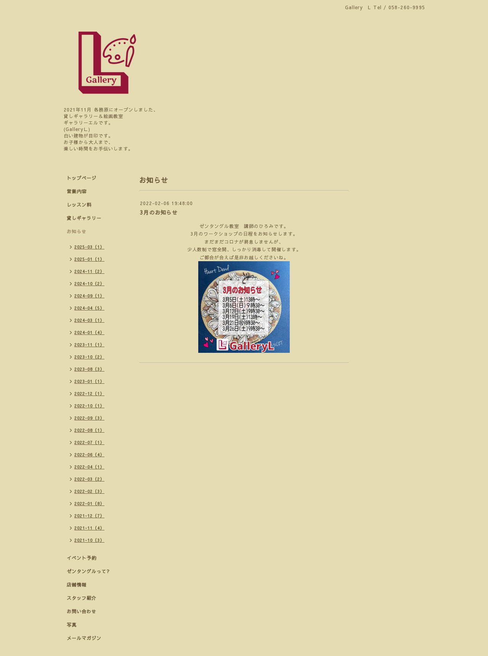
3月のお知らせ (159, 212)
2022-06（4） (89, 454)
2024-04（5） (89, 308)
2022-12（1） (89, 393)
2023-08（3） (89, 369)
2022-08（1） (89, 430)
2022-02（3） (89, 491)
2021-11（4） (89, 528)
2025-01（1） (89, 259)
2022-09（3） (89, 418)
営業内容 (77, 191)
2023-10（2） (89, 357)
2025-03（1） (89, 247)
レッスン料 (79, 205)
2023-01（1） (89, 381)
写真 (72, 625)
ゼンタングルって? (88, 571)
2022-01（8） (89, 503)
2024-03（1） (89, 320)
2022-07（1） (89, 442)
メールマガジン (84, 638)
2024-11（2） (89, 271)
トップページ (81, 178)
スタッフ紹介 (81, 598)
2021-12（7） (89, 516)
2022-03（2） (89, 479)
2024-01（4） (89, 332)
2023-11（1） (89, 344)
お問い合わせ (81, 611)
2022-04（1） (89, 467)
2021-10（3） (89, 540)
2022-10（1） (89, 406)
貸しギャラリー (84, 218)
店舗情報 (77, 585)
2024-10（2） (89, 283)
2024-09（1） (89, 296)
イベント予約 (81, 558)
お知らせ (77, 231)
